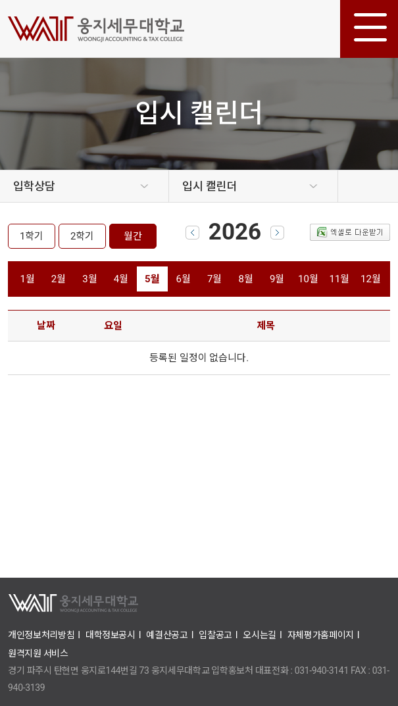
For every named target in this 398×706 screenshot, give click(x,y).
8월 (245, 279)
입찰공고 (215, 635)
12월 (371, 279)
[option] (84, 186)
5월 (152, 279)
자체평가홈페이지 (320, 635)
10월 (308, 279)
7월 (214, 279)
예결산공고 (166, 635)
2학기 (82, 236)
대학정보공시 (111, 635)
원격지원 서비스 (38, 653)
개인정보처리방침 (41, 635)
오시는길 (259, 635)
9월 (277, 279)
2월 (58, 279)
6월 (183, 279)
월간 (133, 236)
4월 (121, 279)
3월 (89, 279)
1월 (27, 279)
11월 (340, 279)
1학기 (31, 236)
